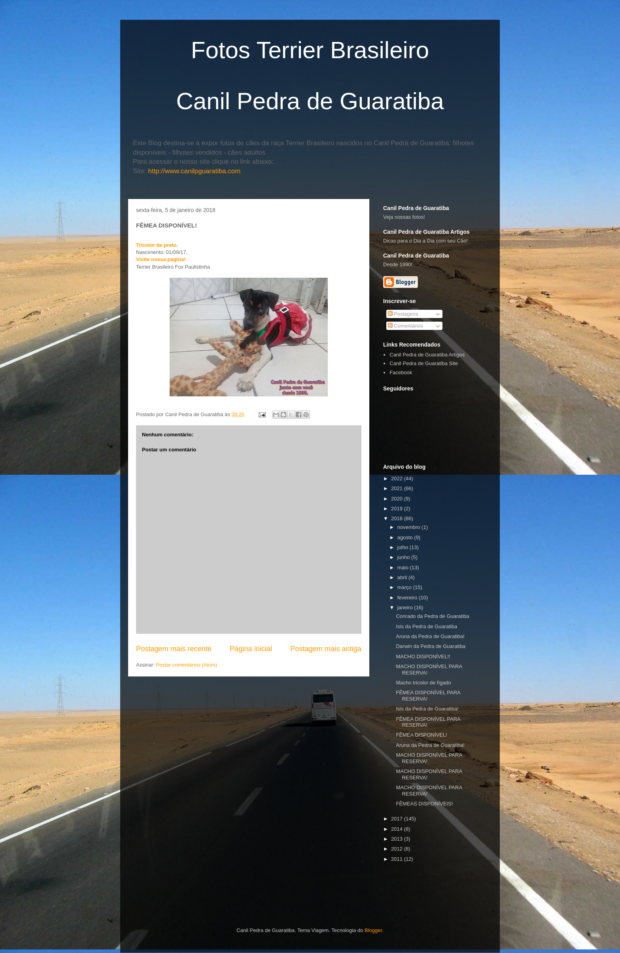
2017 (397, 819)
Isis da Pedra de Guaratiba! (427, 709)
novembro (409, 527)
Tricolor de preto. (157, 245)
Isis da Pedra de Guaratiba (426, 626)
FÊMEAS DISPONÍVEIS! (424, 804)
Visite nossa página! (160, 259)
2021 (397, 488)
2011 (397, 859)
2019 (397, 509)
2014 (397, 829)
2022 (397, 478)
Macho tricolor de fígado (423, 683)
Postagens (403, 314)
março (405, 587)
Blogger (373, 930)
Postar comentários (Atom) (186, 665)
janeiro (405, 607)
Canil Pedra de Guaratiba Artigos (427, 355)
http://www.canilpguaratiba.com (194, 171)
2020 (397, 499)
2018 (397, 518)
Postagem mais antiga (325, 649)
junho (404, 557)
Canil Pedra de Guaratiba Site (423, 363)
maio (403, 567)
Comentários (405, 326)
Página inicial (251, 649)
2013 (397, 839)
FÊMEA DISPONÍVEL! (421, 735)
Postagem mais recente (174, 649)
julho (403, 547)
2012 (397, 849)
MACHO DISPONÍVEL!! (423, 656)
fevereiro (408, 598)
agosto (405, 537)
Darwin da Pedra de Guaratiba (430, 646)
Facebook (400, 372)
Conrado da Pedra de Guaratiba (432, 616)
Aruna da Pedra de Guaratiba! (430, 636)
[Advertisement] (475, 877)
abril (402, 577)
